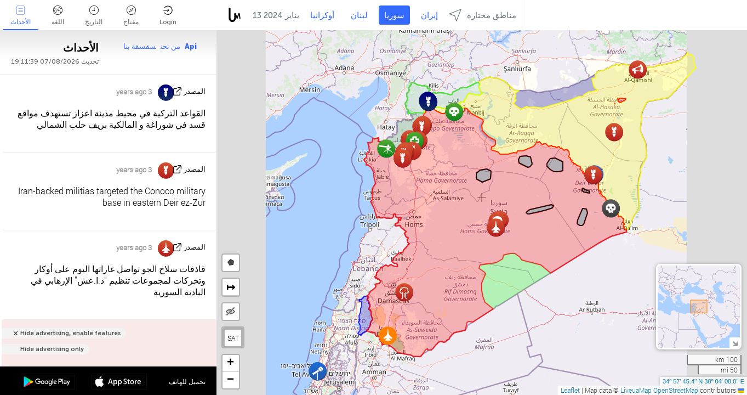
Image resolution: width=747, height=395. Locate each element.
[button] (404, 292)
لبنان (359, 15)
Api (191, 46)
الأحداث (20, 15)
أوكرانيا (322, 15)
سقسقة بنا (139, 46)
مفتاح (131, 15)
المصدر (195, 91)
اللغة (58, 15)
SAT (233, 338)
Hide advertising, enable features (70, 333)
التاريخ (93, 15)
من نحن (170, 46)
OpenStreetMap (675, 390)
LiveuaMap (636, 390)
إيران (429, 15)
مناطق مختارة (482, 15)
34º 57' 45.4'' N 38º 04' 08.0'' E (703, 381)
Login (167, 15)
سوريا (394, 15)
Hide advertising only (52, 349)
